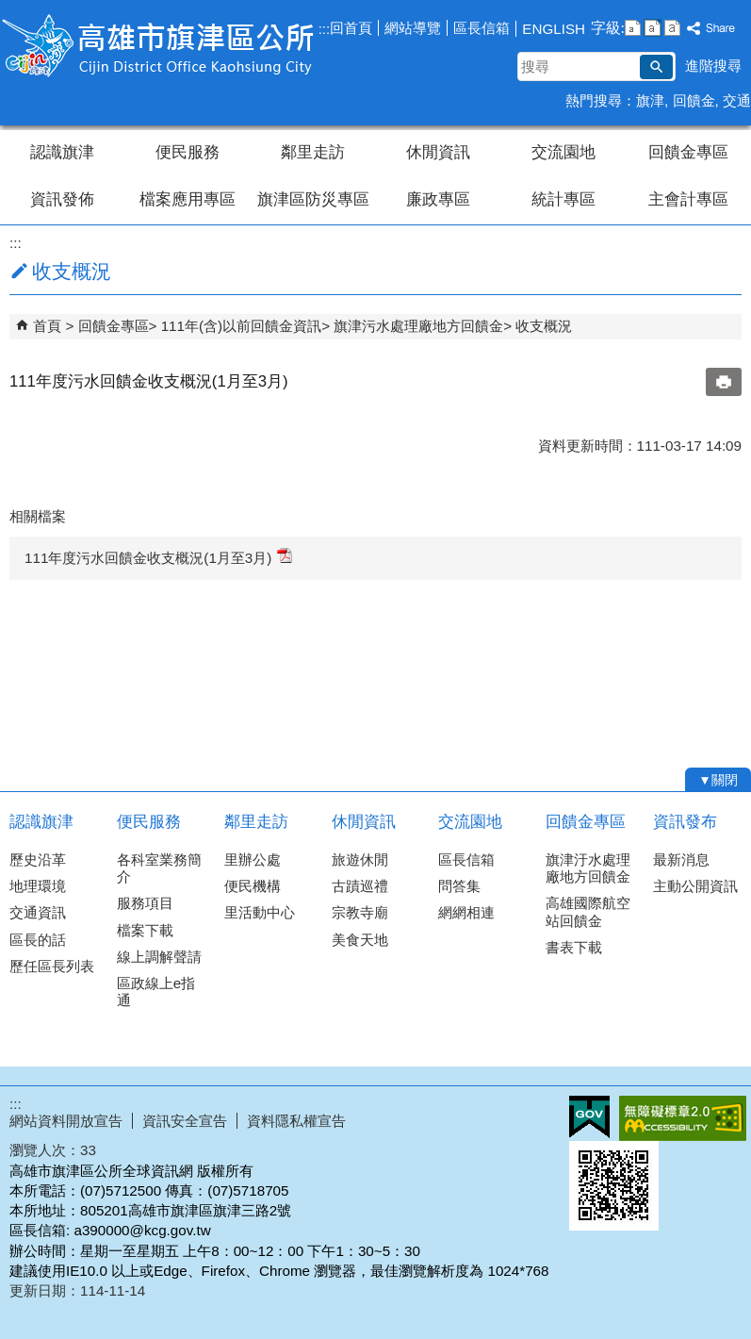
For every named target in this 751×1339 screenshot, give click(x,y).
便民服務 (187, 152)
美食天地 (360, 940)
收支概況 (543, 326)
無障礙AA (682, 1118)
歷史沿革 (37, 859)
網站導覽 (412, 28)
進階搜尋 (713, 66)
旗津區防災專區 (313, 199)
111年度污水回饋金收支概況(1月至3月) (158, 557)
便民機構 (252, 886)
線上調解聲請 (159, 957)
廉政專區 (438, 199)
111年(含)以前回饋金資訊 (241, 326)
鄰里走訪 (313, 152)
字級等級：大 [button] (672, 28)
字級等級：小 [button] (633, 28)
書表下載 (574, 947)
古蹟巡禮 (360, 886)
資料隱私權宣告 (296, 1121)
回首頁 (351, 28)
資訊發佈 (62, 199)
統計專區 (563, 199)
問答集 (459, 886)
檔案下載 (145, 930)
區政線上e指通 (156, 991)
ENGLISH (553, 29)
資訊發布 (685, 822)
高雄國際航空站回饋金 (588, 911)
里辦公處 (252, 859)
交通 (737, 100)
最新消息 (681, 859)
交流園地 (563, 152)
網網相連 (466, 912)
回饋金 (694, 100)
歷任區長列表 (51, 966)
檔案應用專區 (187, 199)
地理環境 (37, 886)
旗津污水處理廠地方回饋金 (418, 326)
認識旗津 (62, 152)
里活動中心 (259, 912)
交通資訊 (37, 912)
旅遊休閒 (360, 859)
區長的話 (37, 940)
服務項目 (145, 903)
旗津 (650, 100)
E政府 (589, 1117)
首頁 (47, 326)
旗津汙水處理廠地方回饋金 (588, 867)
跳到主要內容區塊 (9, 9)
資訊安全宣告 (184, 1121)
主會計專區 (688, 199)
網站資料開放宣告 (65, 1121)
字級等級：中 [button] (652, 28)
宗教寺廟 (360, 912)
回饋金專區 (688, 152)
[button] (656, 67)
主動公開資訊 (695, 886)
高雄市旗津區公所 (159, 45)
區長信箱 (481, 28)
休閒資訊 (438, 152)
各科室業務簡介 (159, 867)
